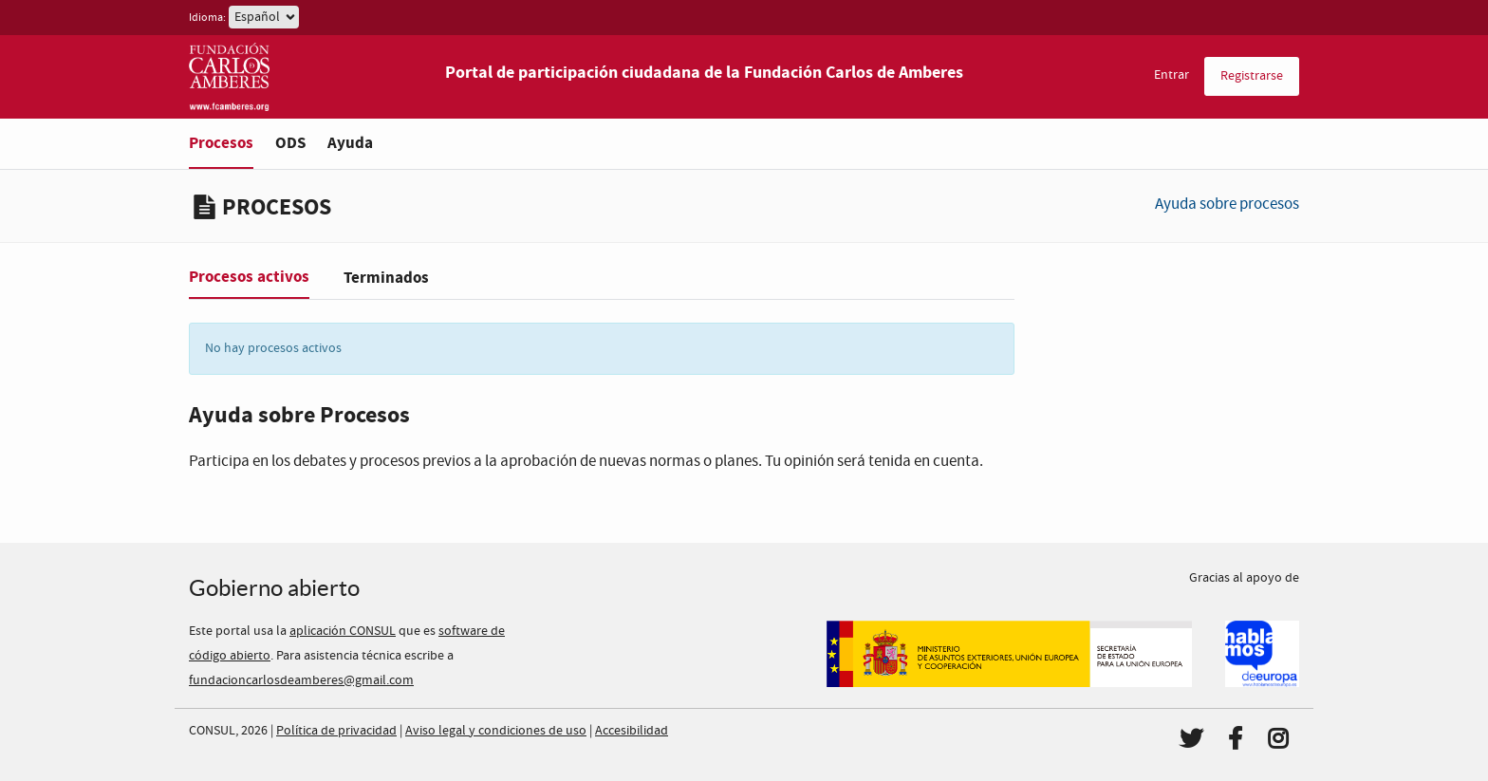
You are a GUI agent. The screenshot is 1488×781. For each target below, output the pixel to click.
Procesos (221, 143)
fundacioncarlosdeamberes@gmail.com (301, 680)
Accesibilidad (631, 730)
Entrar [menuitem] (1171, 75)
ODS (290, 143)
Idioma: (207, 18)
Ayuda (350, 143)
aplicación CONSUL (342, 631)
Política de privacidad (336, 730)
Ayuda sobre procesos (1227, 204)
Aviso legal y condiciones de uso (495, 730)
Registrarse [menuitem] (1251, 75)
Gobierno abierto (274, 588)
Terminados (386, 278)
